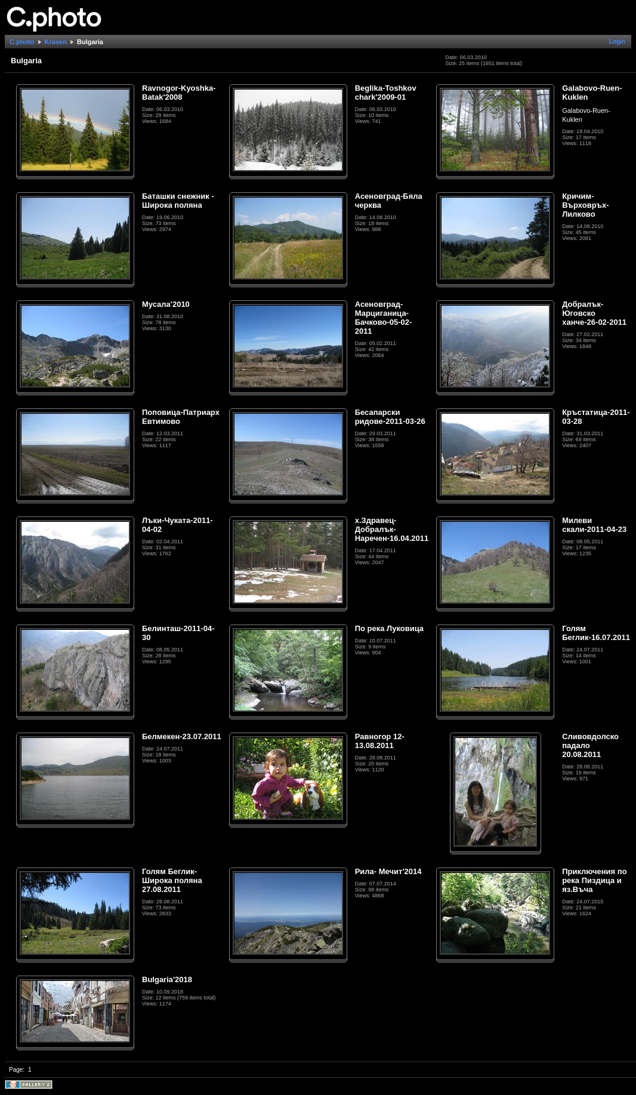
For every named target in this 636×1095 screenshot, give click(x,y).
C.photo (22, 41)
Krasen (56, 41)
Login (617, 41)
